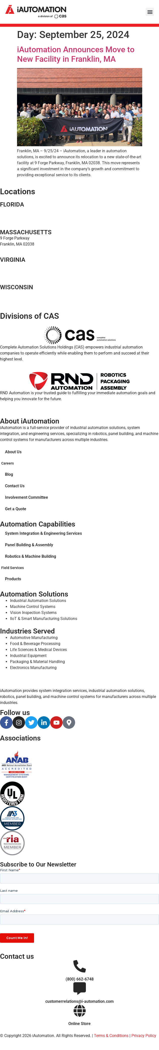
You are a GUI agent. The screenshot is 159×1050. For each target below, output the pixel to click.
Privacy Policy (143, 1035)
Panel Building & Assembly (29, 544)
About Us (13, 452)
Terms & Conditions (111, 1035)
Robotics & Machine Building (30, 556)
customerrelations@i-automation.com (79, 1001)
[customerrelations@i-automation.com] (79, 988)
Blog (9, 474)
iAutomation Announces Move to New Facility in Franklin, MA (75, 54)
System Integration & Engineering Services (43, 533)
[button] (150, 12)
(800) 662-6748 (80, 979)
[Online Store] (79, 1010)
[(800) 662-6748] (79, 966)
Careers (7, 463)
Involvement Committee (26, 497)
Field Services (12, 568)
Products (13, 578)
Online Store (79, 1023)
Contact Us (15, 486)
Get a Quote (15, 508)
